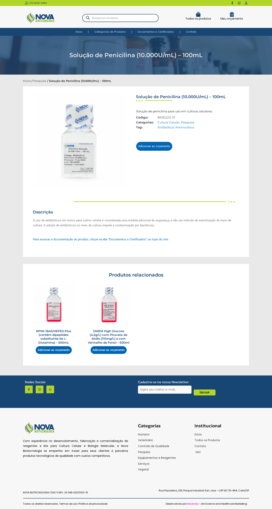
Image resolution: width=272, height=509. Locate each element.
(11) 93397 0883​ (38, 3)
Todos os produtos (198, 19)
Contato (191, 32)
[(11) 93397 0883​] (26, 3)
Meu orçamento (231, 19)
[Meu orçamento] (231, 14)
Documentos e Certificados (156, 32)
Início (79, 32)
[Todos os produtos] (198, 14)
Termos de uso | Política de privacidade (83, 504)
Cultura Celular (168, 122)
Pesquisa (39, 81)
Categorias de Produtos (110, 32)
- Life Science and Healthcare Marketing (217, 504)
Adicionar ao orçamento (154, 146)
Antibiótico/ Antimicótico (175, 127)
